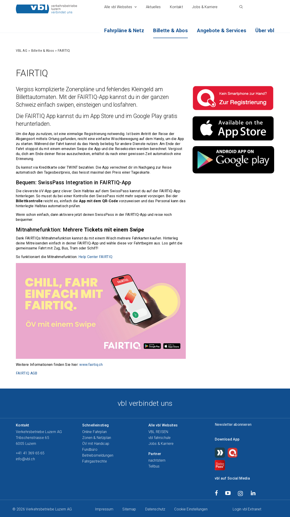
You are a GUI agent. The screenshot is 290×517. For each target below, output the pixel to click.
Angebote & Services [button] (221, 30)
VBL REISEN (158, 431)
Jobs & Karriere (205, 7)
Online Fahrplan (94, 431)
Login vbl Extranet (247, 509)
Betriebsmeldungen (98, 455)
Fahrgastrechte (94, 461)
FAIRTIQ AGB (26, 373)
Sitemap (129, 509)
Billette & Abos (42, 50)
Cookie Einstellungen (191, 509)
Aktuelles (153, 7)
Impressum (104, 509)
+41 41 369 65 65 (30, 453)
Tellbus (154, 466)
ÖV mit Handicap (95, 443)
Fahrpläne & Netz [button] (124, 30)
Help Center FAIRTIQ (95, 256)
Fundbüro (89, 449)
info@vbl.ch (25, 458)
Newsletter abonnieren (233, 424)
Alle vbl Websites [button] (120, 7)
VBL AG (21, 50)
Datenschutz (155, 509)
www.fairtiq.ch (90, 364)
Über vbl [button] (264, 30)
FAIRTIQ (64, 50)
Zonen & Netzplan (96, 437)
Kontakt (176, 7)
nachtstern (157, 460)
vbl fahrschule (159, 437)
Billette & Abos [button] (170, 30)
